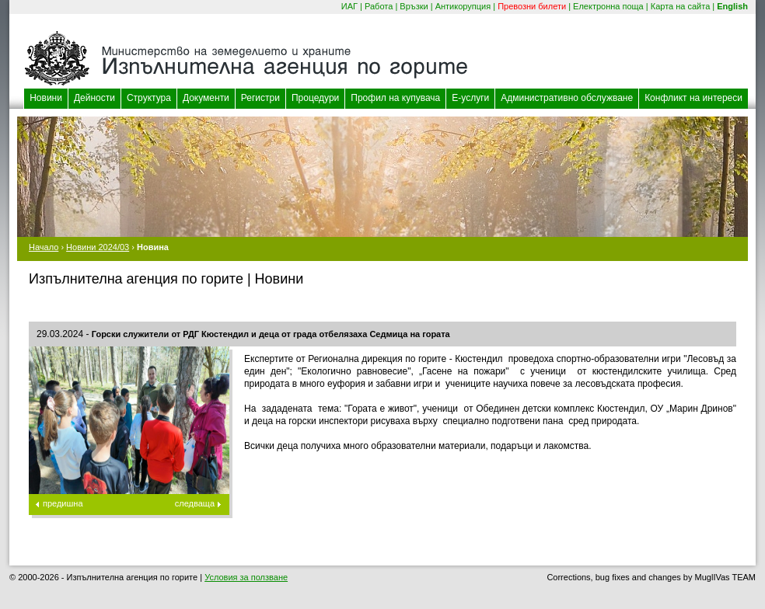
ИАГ (349, 6)
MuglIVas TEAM (725, 577)
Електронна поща (608, 6)
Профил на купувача (395, 97)
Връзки (414, 6)
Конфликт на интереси (693, 97)
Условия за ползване (246, 577)
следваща (195, 503)
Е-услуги (470, 97)
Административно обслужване (567, 97)
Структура (149, 97)
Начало (43, 247)
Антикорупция (463, 6)
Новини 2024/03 (97, 247)
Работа (379, 6)
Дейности (94, 97)
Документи (206, 97)
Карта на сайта (681, 6)
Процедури (315, 97)
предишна (63, 503)
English (732, 6)
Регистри (260, 97)
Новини (46, 97)
